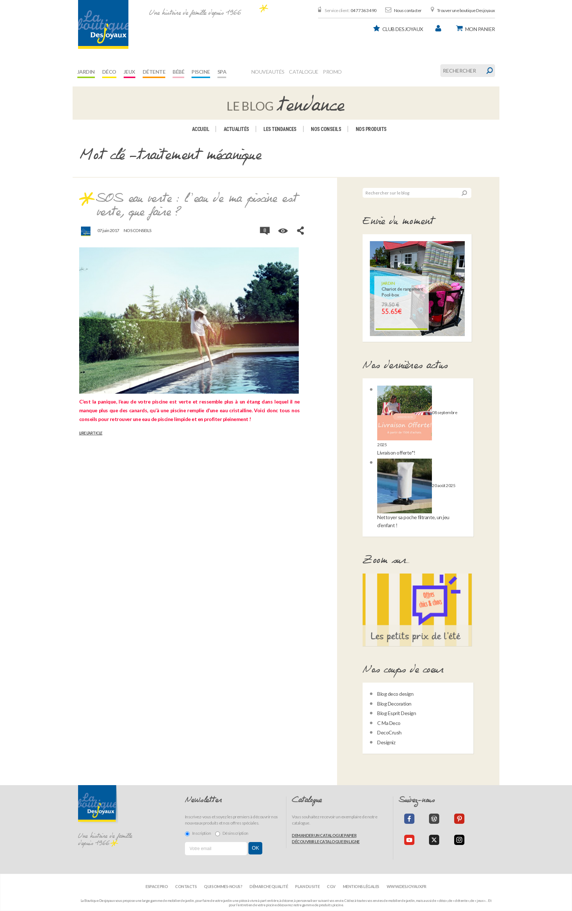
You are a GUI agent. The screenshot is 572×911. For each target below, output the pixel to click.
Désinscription (231, 833)
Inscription (198, 833)
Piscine (201, 72)
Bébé (178, 72)
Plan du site (307, 886)
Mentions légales (361, 886)
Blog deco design (395, 694)
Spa (222, 72)
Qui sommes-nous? (223, 886)
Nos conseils (326, 129)
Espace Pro (157, 886)
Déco (109, 72)
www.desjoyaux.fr (406, 886)
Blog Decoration (394, 703)
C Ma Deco (389, 723)
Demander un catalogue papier (324, 835)
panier (480, 29)
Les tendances (280, 129)
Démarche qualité (269, 886)
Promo (332, 72)
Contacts (186, 886)
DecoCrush (389, 732)
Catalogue (303, 72)
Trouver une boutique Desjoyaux (466, 10)
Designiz (386, 742)
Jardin (86, 72)
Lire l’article (91, 433)
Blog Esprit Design (396, 713)
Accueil (200, 129)
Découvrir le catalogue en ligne (326, 841)
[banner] (103, 24)
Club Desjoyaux (402, 29)
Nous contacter (408, 10)
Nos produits (371, 129)
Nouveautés (268, 72)
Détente (154, 72)
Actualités (236, 129)
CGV (331, 886)
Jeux (129, 72)
